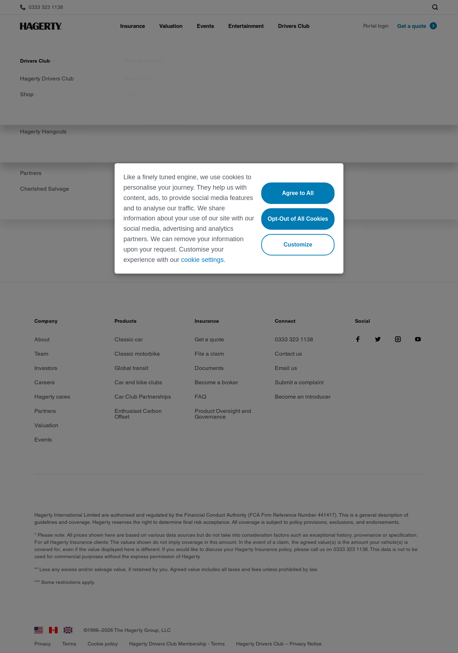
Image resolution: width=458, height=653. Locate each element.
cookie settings (202, 259)
